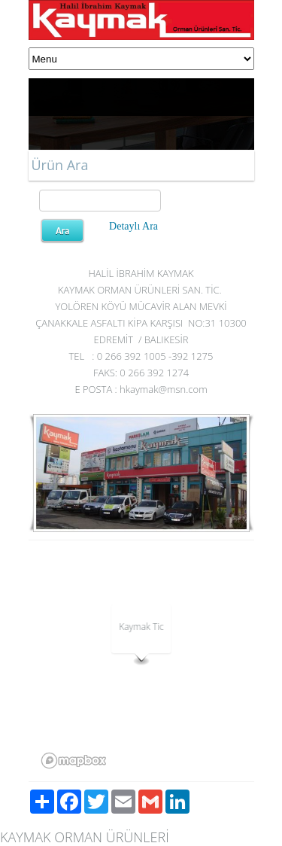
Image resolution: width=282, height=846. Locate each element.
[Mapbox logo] (74, 760)
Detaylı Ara (133, 226)
